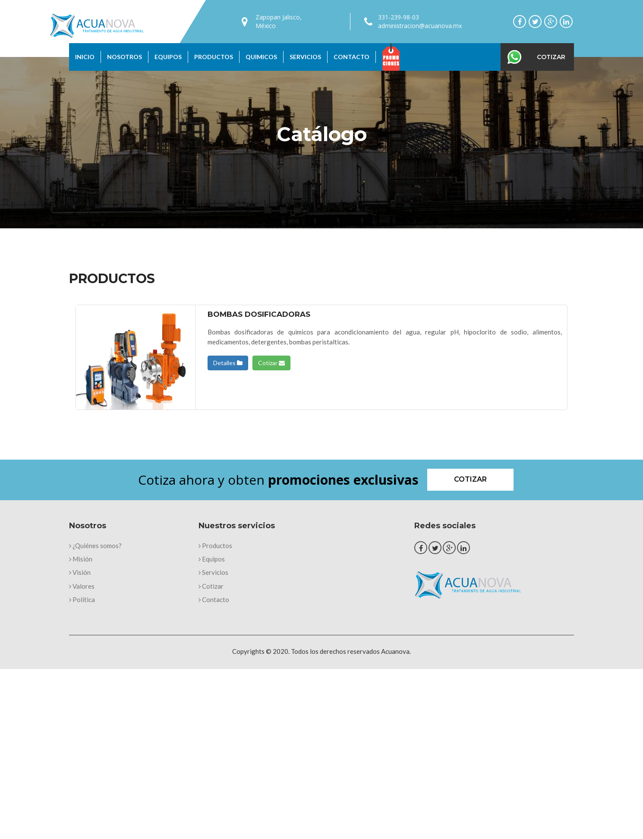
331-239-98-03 (398, 17)
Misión (80, 559)
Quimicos (261, 56)
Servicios (305, 56)
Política (82, 599)
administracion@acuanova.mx (420, 26)
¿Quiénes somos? (95, 545)
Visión (80, 572)
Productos (213, 56)
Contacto (351, 56)
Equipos (168, 56)
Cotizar (551, 57)
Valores (82, 586)
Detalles (228, 362)
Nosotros (124, 56)
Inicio (85, 56)
